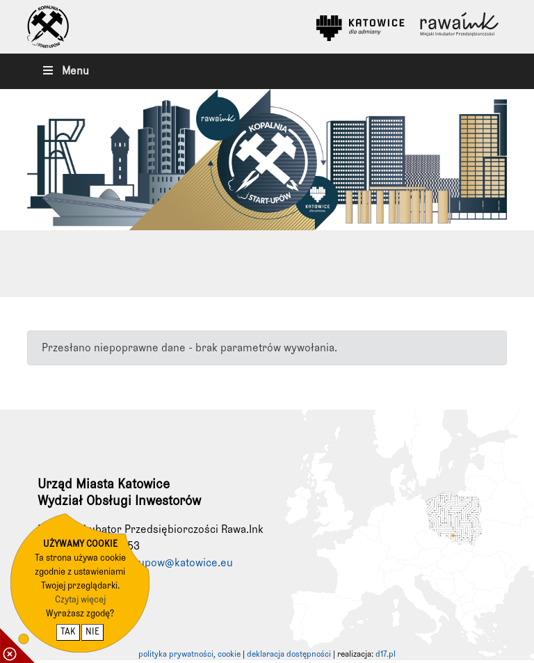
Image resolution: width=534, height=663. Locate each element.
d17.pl (385, 654)
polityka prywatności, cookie (189, 654)
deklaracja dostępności (289, 654)
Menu (65, 71)
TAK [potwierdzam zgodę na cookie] (68, 632)
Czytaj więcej (80, 600)
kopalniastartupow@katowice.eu (153, 562)
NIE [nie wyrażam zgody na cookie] (92, 632)
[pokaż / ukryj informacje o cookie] (17, 645)
